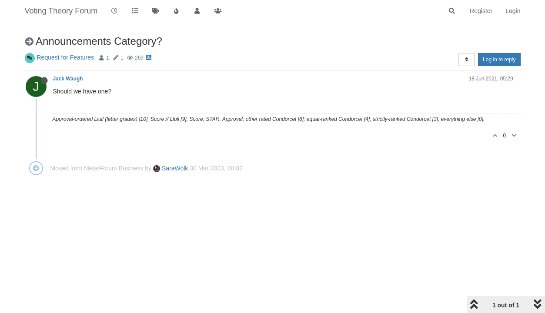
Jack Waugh (68, 79)
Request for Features (65, 57)
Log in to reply (499, 60)
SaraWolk (170, 168)
